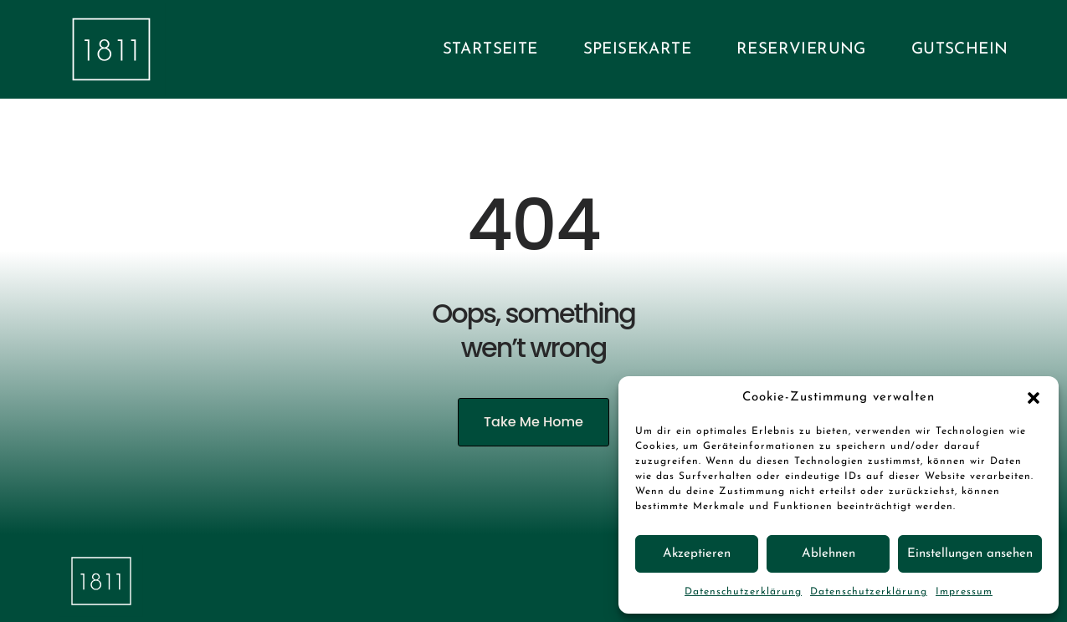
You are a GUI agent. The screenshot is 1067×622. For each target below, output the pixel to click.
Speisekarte (637, 50)
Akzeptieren (697, 554)
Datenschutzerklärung (743, 592)
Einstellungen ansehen (970, 554)
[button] (1033, 398)
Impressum (964, 592)
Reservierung (801, 50)
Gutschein (959, 50)
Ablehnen (828, 554)
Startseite (490, 50)
